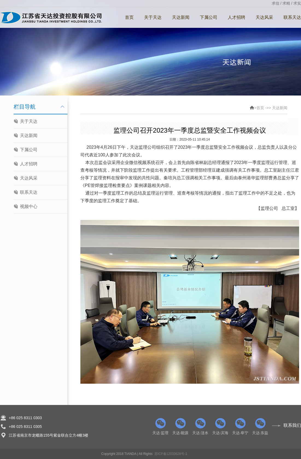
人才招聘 (236, 17)
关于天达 (153, 17)
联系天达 (28, 192)
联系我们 (292, 425)
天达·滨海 (220, 426)
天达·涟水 (200, 426)
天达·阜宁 (240, 426)
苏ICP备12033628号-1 (170, 454)
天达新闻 (180, 17)
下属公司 (208, 17)
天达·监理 (160, 426)
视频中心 (28, 206)
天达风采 (264, 17)
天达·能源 (180, 426)
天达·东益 (260, 426)
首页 (129, 17)
